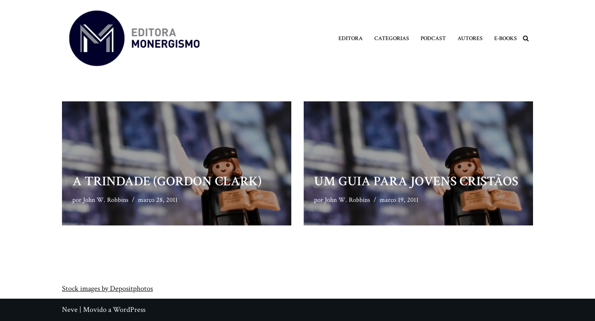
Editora (350, 38)
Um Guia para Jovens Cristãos (416, 181)
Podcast (433, 38)
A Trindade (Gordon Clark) (167, 181)
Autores (470, 38)
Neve (70, 309)
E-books (505, 38)
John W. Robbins (106, 200)
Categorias (391, 38)
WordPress (129, 309)
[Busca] (526, 38)
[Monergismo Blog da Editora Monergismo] (134, 38)
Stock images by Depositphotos (107, 288)
